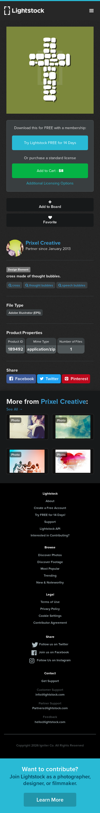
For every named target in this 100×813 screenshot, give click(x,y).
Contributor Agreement (50, 622)
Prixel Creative (43, 243)
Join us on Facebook (54, 652)
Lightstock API (50, 528)
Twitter (49, 379)
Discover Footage (50, 562)
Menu (91, 10)
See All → (14, 409)
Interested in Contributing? (50, 535)
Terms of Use (50, 602)
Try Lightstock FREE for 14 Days (50, 143)
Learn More (50, 799)
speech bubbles (71, 285)
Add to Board (50, 204)
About (50, 501)
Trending (50, 575)
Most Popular (50, 568)
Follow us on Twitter (53, 644)
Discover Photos (50, 555)
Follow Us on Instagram (54, 660)
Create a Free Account (50, 508)
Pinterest (76, 379)
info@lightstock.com (50, 694)
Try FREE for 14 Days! (50, 514)
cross (14, 285)
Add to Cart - (50, 171)
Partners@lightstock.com (50, 708)
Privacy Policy (50, 608)
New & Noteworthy (50, 582)
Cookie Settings (50, 615)
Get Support (50, 681)
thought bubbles (39, 285)
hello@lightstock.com (50, 722)
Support (50, 521)
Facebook (21, 379)
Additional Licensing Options (50, 183)
